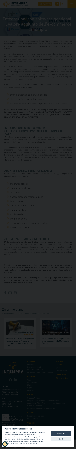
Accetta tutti (61, 433)
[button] (5, 444)
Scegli (61, 439)
